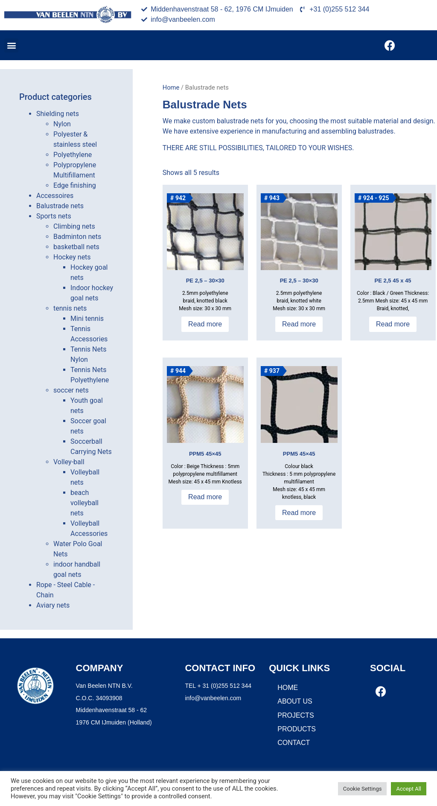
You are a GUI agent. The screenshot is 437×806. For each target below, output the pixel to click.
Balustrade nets (60, 206)
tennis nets (70, 308)
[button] (11, 45)
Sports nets (53, 216)
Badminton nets (77, 237)
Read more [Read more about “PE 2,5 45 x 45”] (393, 324)
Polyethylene (72, 155)
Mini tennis (87, 318)
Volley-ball (68, 462)
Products (296, 729)
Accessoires (54, 196)
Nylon (62, 124)
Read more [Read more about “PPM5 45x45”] (205, 496)
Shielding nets (57, 114)
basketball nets (76, 247)
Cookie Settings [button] (362, 789)
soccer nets (71, 390)
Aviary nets (53, 605)
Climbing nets (74, 226)
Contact (293, 742)
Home (171, 87)
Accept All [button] (408, 789)
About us (294, 701)
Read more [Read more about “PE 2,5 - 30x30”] (205, 324)
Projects (295, 715)
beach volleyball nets (84, 503)
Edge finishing (74, 185)
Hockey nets (72, 257)
